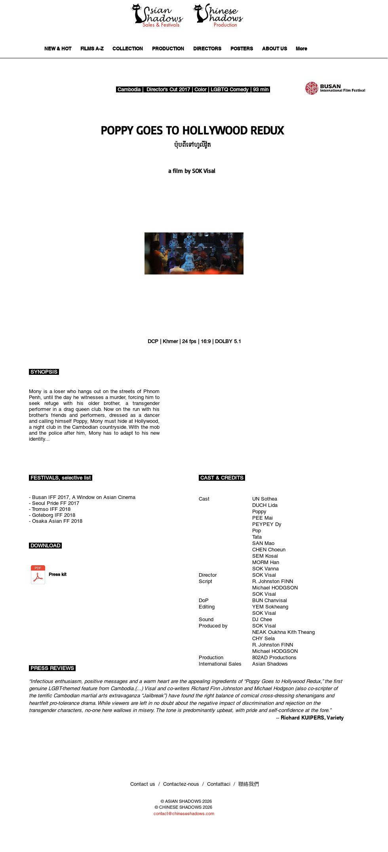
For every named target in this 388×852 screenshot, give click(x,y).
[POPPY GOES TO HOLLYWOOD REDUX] (192, 129)
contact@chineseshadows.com (184, 813)
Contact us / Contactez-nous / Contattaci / (184, 784)
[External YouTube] (277, 413)
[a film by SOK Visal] (193, 171)
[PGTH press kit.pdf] (38, 575)
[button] (200, 144)
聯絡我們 (249, 784)
